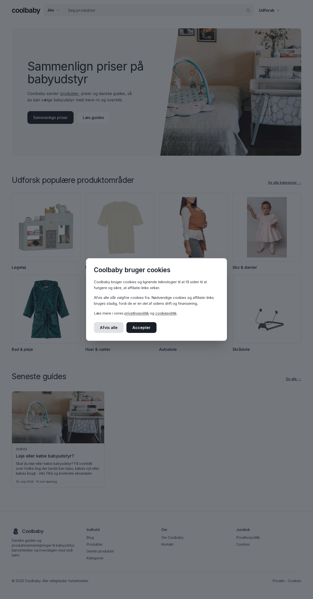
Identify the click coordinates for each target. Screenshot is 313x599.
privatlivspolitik (136, 313)
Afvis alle (109, 327)
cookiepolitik (166, 313)
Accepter (141, 327)
